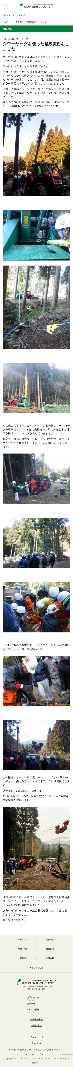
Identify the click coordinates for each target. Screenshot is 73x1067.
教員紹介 (50, 949)
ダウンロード (36, 1037)
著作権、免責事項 (17, 1050)
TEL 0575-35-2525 (36, 989)
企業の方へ (36, 1025)
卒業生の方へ (36, 1019)
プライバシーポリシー (36, 1054)
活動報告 (21, 15)
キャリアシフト (37, 968)
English (36, 1043)
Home (7, 15)
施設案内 (23, 958)
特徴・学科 (23, 949)
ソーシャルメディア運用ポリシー (46, 1050)
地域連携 (50, 958)
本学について (23, 939)
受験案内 (50, 939)
